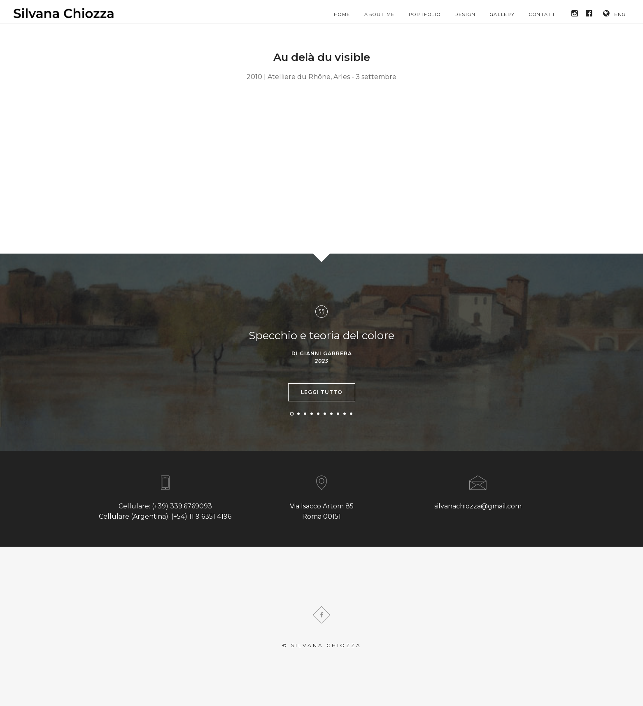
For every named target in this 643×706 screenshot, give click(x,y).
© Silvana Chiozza (321, 645)
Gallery (502, 14)
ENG (614, 13)
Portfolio (424, 14)
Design (465, 14)
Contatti (543, 14)
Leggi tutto (321, 392)
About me (379, 14)
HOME (342, 14)
